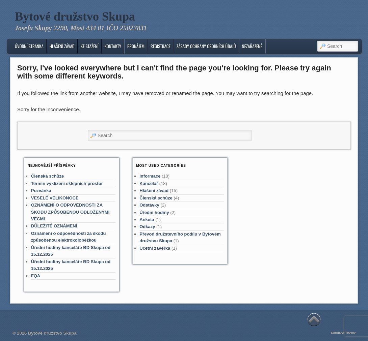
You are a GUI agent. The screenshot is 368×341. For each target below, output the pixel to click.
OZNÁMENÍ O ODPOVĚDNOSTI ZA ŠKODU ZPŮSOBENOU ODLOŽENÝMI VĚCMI (70, 212)
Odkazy (147, 226)
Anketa (146, 219)
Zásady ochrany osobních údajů (206, 46)
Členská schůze (47, 176)
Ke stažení (90, 46)
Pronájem (135, 46)
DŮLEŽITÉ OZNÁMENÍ (54, 225)
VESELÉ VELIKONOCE (55, 197)
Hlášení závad (62, 46)
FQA (35, 275)
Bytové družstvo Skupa (75, 16)
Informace (149, 176)
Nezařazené (252, 46)
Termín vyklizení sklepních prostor (67, 183)
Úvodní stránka (29, 46)
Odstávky (149, 205)
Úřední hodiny (154, 212)
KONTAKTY (113, 46)
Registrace (160, 46)
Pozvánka (41, 190)
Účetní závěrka (154, 248)
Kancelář (148, 183)
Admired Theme (343, 333)
